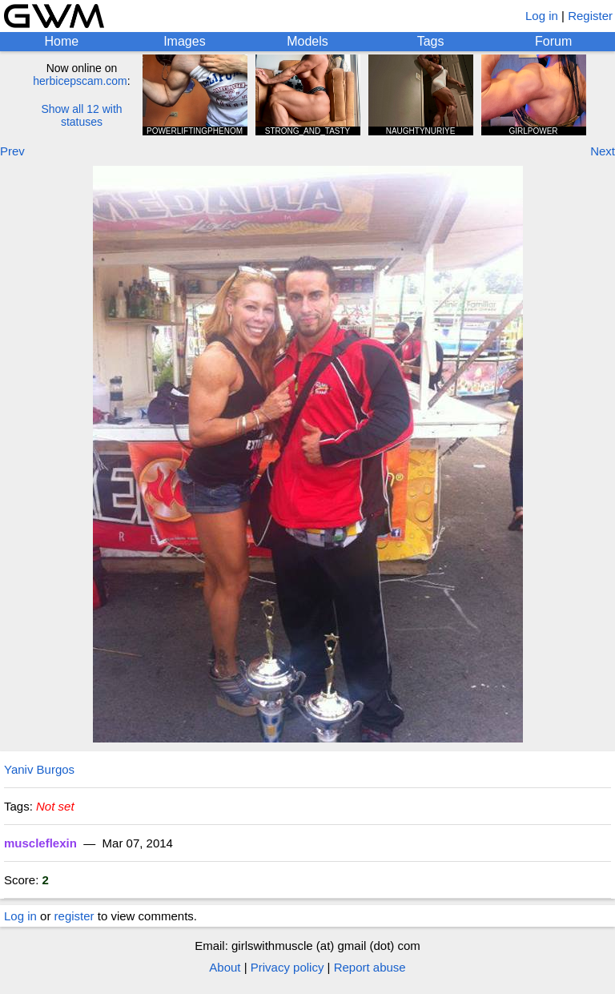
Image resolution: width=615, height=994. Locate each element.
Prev (12, 151)
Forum (553, 41)
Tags (430, 41)
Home (61, 41)
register (74, 916)
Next (602, 151)
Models (307, 41)
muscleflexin (40, 843)
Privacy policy (287, 967)
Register (590, 15)
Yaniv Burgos (39, 769)
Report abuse (370, 967)
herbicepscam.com (80, 80)
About (224, 967)
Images (184, 41)
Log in (541, 15)
